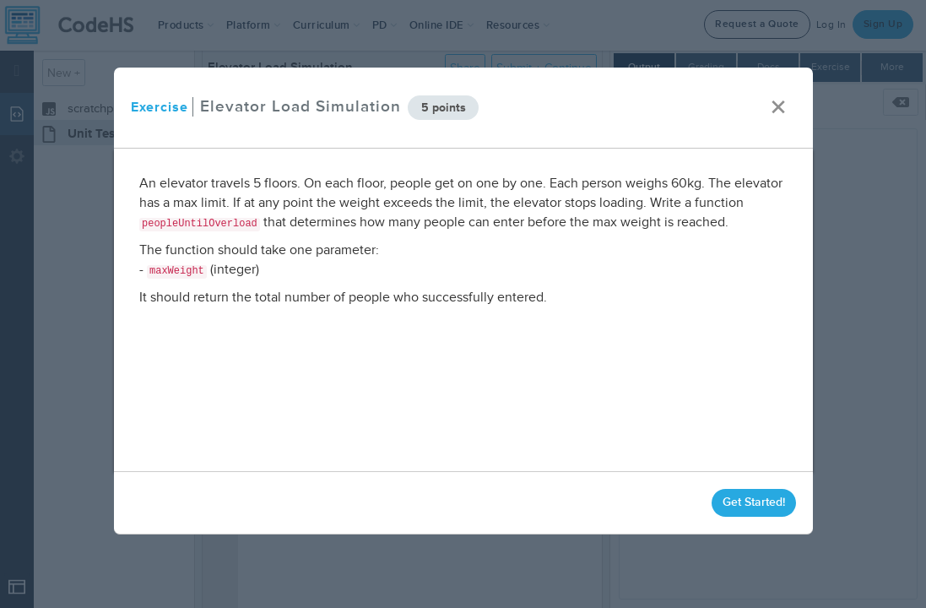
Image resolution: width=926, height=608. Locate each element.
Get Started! (753, 502)
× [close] (777, 107)
